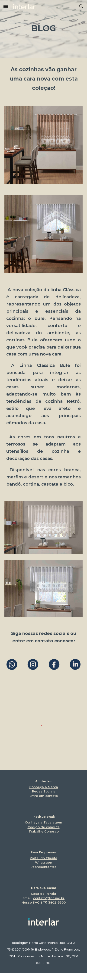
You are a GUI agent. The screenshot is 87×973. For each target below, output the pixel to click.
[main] (43, 29)
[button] (5, 6)
